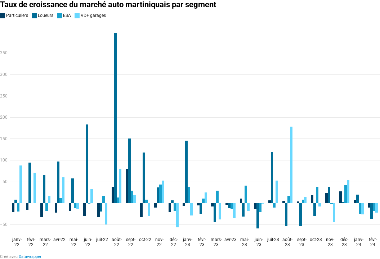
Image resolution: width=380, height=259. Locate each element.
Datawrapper (30, 256)
